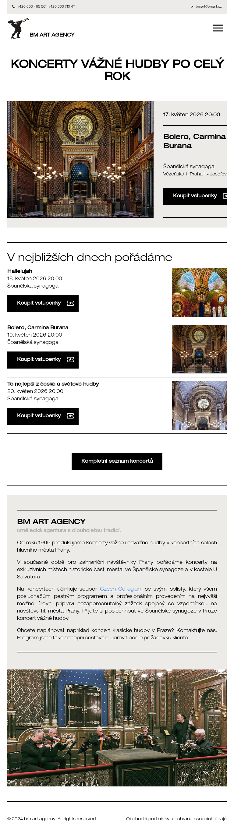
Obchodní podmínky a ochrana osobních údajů (176, 819)
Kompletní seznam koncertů (117, 461)
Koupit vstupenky (45, 303)
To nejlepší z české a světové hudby (53, 384)
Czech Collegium (121, 589)
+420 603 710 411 (62, 7)
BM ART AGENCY (41, 28)
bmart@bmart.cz (209, 7)
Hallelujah (19, 272)
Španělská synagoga (188, 167)
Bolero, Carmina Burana (37, 328)
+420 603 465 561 (32, 7)
